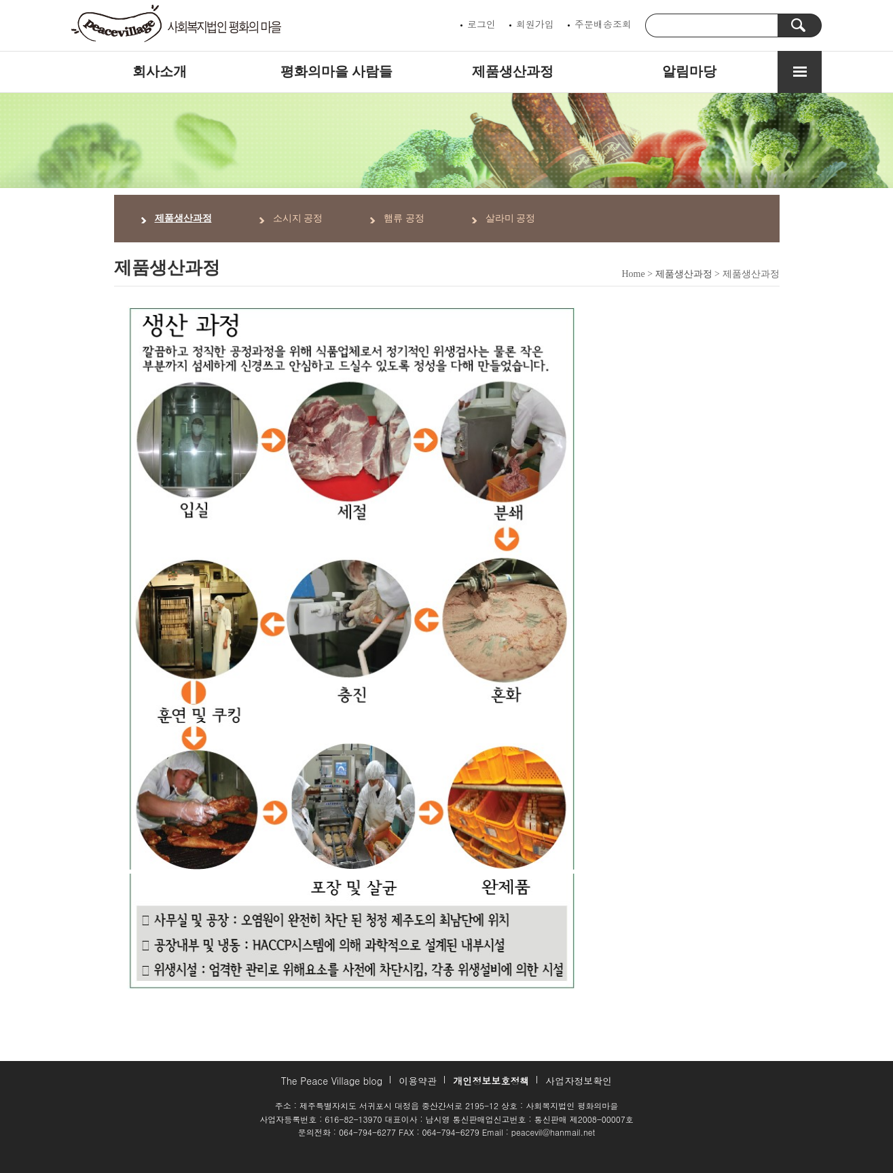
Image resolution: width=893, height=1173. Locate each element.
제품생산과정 (512, 71)
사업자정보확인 (578, 1080)
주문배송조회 (603, 24)
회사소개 (159, 71)
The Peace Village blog (331, 1080)
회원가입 (535, 24)
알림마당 (689, 71)
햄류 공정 (404, 218)
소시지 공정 (298, 218)
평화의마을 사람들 (336, 71)
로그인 (481, 24)
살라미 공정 (511, 218)
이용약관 (418, 1080)
